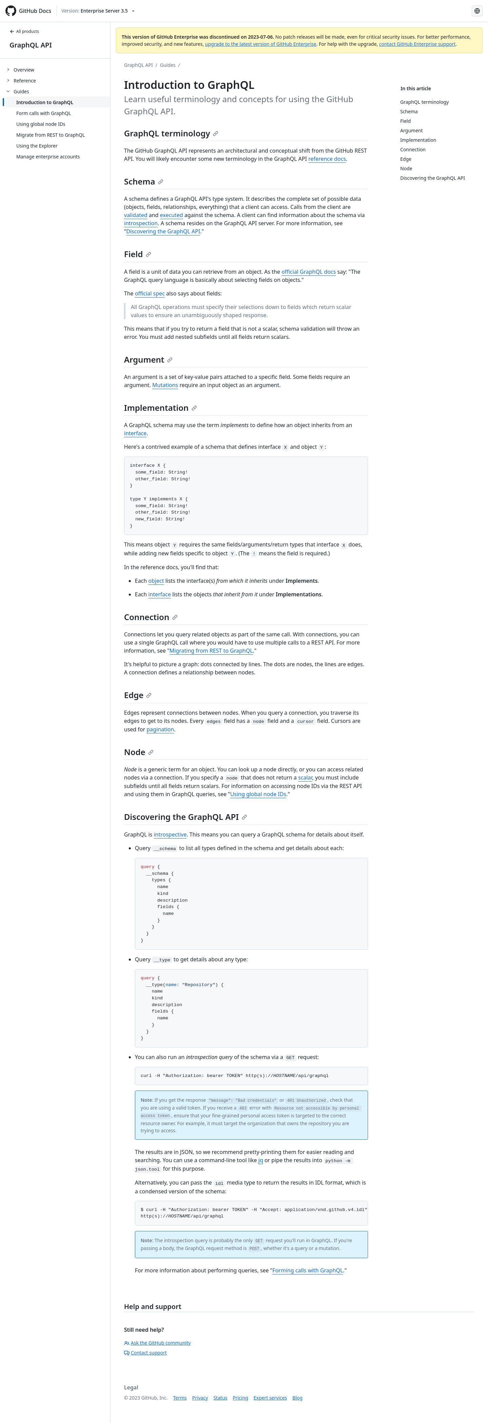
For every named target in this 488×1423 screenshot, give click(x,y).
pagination (160, 729)
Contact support (145, 1352)
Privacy (200, 1398)
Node (139, 751)
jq (260, 1160)
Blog (297, 1398)
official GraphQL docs (309, 271)
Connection (151, 616)
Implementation (160, 407)
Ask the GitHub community (157, 1343)
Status (220, 1398)
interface (135, 433)
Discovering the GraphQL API (163, 231)
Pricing (240, 1398)
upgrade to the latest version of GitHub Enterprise (260, 44)
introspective (170, 834)
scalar (305, 777)
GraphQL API (30, 45)
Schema (143, 181)
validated (135, 215)
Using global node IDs (258, 794)
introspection (141, 223)
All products (24, 31)
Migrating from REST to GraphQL (211, 650)
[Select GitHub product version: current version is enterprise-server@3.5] (98, 10)
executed (171, 215)
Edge (137, 694)
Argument (148, 359)
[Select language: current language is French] (477, 10)
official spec (150, 293)
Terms (180, 1398)
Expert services (270, 1398)
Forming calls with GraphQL (307, 1270)
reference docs (327, 158)
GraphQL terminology (171, 133)
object (156, 580)
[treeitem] (57, 69)
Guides (168, 65)
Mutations (165, 385)
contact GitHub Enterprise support (417, 44)
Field (137, 253)
